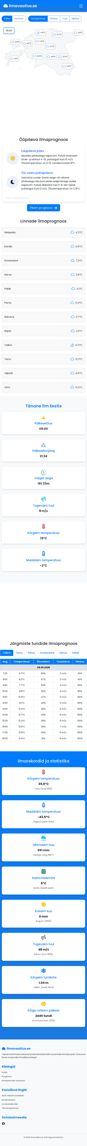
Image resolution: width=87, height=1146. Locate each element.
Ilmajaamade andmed (13, 1080)
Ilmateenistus (8, 1100)
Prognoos (7, 1076)
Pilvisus (54, 18)
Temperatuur (38, 18)
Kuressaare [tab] (47, 653)
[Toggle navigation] (81, 6)
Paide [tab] (75, 653)
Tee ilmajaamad (10, 1108)
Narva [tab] (63, 653)
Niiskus (75, 18)
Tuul (64, 18)
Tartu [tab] (19, 653)
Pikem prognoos (43, 208)
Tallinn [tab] (7, 653)
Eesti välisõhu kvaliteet (13, 1095)
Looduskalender (10, 1104)
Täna (7, 18)
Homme (19, 18)
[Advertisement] (43, 108)
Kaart (4, 1072)
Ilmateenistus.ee (21, 198)
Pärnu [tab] (31, 653)
